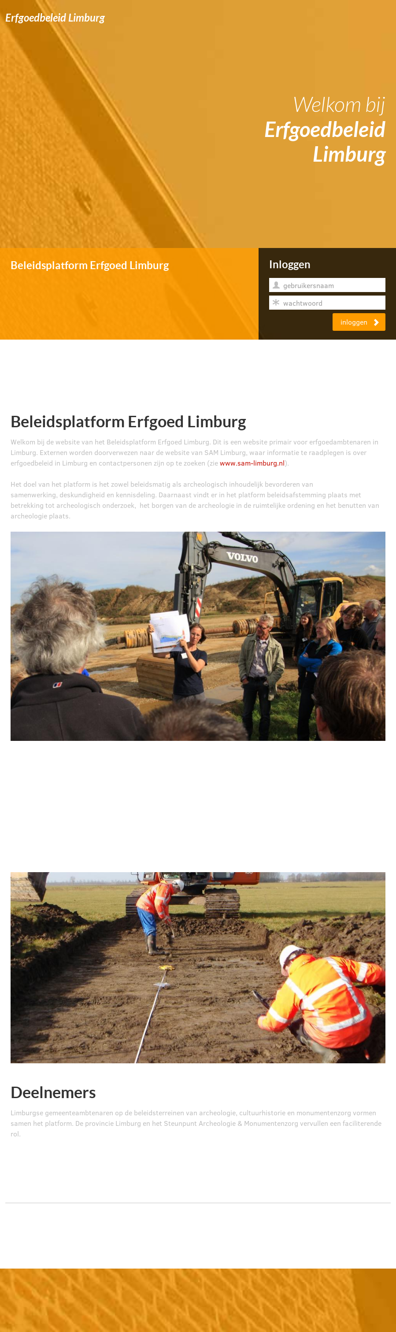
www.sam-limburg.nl (252, 462)
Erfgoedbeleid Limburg (55, 18)
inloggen (360, 321)
